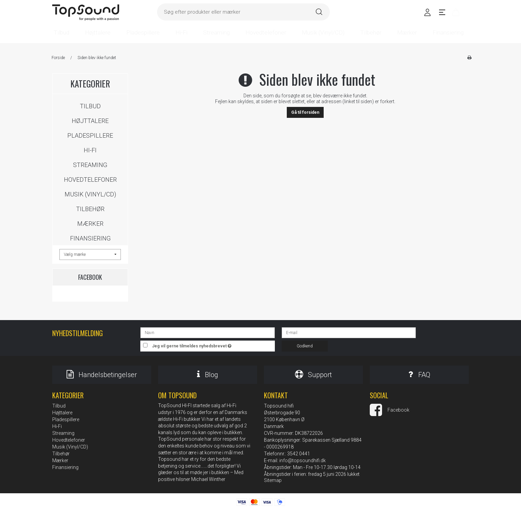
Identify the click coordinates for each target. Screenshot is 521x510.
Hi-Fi (90, 150)
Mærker (90, 223)
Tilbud (90, 106)
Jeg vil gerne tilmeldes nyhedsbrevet (213, 344)
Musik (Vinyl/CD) (90, 194)
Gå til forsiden (305, 112)
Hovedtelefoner (90, 179)
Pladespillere (90, 135)
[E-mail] (349, 332)
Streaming (90, 164)
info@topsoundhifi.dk (302, 460)
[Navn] (207, 332)
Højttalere (90, 120)
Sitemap (273, 480)
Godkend (305, 346)
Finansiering (90, 238)
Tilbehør (90, 208)
